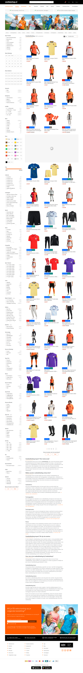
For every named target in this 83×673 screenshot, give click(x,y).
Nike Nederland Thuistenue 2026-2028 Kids (50, 394)
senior (9, 55)
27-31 (21, 73)
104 (9, 63)
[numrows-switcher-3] (64, 36)
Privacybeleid (11, 623)
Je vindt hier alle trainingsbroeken (52, 518)
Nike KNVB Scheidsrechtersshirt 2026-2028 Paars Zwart (68, 276)
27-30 (18, 73)
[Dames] (52, 5)
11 (20, 58)
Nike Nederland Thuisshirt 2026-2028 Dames (50, 106)
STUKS (12, 55)
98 (6, 63)
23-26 (6, 73)
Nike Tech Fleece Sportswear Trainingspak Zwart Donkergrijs (33, 130)
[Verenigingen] (75, 5)
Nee (55, 454)
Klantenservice (11, 643)
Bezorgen (10, 650)
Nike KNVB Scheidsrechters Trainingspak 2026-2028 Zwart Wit (69, 229)
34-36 (12, 78)
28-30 (6, 75)
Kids (66, 32)
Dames (70, 32)
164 (21, 66)
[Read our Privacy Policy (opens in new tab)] (15, 623)
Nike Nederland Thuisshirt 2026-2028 (32, 59)
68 (9, 61)
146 (12, 66)
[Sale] (30, 5)
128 (21, 63)
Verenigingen (46, 652)
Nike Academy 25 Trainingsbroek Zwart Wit (68, 323)
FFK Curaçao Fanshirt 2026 (32, 181)
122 (18, 63)
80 (15, 61)
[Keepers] (58, 5)
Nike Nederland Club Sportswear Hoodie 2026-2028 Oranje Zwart (69, 418)
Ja (48, 454)
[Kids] (47, 5)
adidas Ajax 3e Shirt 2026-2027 (50, 229)
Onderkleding (60, 32)
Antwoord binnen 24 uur (31, 638)
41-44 (18, 84)
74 (12, 61)
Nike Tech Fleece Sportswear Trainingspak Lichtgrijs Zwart (69, 130)
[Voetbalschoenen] (9, 5)
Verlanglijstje (69, 2)
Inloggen (65, 2)
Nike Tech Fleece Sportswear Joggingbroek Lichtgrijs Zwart (33, 323)
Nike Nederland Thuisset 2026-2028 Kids (33, 82)
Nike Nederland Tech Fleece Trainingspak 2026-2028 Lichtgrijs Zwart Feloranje (51, 205)
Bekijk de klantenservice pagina (15, 638)
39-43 (12, 84)
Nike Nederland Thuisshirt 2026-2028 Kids (32, 106)
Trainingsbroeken (39, 32)
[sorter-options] (73, 36)
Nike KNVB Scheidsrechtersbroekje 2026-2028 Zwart (33, 229)
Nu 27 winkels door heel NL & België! (68, 638)
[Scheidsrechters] (66, 5)
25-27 (12, 73)
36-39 (6, 81)
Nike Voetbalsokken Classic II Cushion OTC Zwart (51, 441)
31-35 (6, 78)
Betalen (10, 648)
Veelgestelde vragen (12, 655)
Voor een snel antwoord (49, 638)
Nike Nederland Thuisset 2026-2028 (69, 106)
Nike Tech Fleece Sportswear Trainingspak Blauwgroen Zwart (69, 370)
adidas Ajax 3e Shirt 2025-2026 (50, 418)
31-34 (21, 75)
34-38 (15, 78)
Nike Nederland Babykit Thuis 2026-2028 (51, 130)
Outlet (74, 32)
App (44, 643)
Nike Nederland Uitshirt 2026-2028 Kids (69, 394)
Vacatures (28, 655)
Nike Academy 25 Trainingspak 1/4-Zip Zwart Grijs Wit (69, 441)
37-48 (18, 81)
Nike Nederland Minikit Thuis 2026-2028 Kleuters (51, 82)
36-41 (12, 81)
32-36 (9, 78)
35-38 (18, 78)
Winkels (27, 652)
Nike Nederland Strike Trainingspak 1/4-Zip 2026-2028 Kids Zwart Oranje (68, 181)
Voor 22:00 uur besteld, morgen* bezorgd (67, 10)
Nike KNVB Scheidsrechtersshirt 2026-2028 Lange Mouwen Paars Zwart (50, 370)
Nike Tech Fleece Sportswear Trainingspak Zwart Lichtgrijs (33, 347)
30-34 (9, 75)
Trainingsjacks (53, 32)
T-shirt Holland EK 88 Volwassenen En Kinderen (68, 82)
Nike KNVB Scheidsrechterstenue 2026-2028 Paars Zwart (33, 394)
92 (20, 61)
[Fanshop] (36, 5)
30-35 (12, 75)
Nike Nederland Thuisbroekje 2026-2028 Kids (51, 299)
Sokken (28, 32)
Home (6, 13)
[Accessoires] (23, 5)
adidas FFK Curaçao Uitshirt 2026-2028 (51, 59)
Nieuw (7, 32)
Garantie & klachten (30, 643)
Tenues (32, 32)
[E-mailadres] (17, 621)
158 (18, 66)
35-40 (21, 78)
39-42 (9, 84)
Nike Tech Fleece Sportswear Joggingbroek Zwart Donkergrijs (69, 299)
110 (12, 63)
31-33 (18, 75)
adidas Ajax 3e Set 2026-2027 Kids (51, 323)
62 (6, 61)
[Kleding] (17, 5)
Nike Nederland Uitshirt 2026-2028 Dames (51, 347)
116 (15, 63)
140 (9, 66)
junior (6, 55)
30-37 (15, 75)
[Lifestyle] (42, 5)
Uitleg (14, 298)
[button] (77, 2)
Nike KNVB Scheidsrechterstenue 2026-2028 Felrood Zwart (51, 276)
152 (15, 66)
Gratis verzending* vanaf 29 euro (17, 10)
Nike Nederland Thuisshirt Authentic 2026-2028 (68, 347)
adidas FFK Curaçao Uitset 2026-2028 (50, 181)
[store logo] (14, 2)
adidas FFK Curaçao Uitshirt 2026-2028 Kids (33, 299)
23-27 (9, 73)
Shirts (19, 32)
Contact (27, 650)
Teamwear (46, 655)
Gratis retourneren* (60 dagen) (42, 10)
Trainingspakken (13, 32)
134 (6, 66)
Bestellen (10, 646)
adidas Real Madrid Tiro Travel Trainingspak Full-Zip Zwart (33, 418)
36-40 (9, 81)
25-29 (15, 73)
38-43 (6, 84)
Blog (44, 646)
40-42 (15, 84)
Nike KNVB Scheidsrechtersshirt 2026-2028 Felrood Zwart (32, 252)
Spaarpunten (28, 646)
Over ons (28, 648)
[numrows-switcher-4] (66, 36)
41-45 (21, 84)
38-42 (21, 81)
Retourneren (11, 652)
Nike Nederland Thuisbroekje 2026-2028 (33, 370)
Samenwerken (46, 650)
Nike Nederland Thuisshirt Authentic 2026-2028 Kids (32, 205)
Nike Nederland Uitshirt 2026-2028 (69, 59)
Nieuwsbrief (46, 648)
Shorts (23, 32)
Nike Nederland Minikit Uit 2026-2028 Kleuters (32, 276)
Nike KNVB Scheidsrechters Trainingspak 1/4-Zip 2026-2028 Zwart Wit (51, 252)
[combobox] (41, 2)
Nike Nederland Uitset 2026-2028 (69, 205)
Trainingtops (46, 32)
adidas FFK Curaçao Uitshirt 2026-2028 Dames (33, 441)
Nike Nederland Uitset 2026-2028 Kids (69, 252)
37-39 (15, 81)
